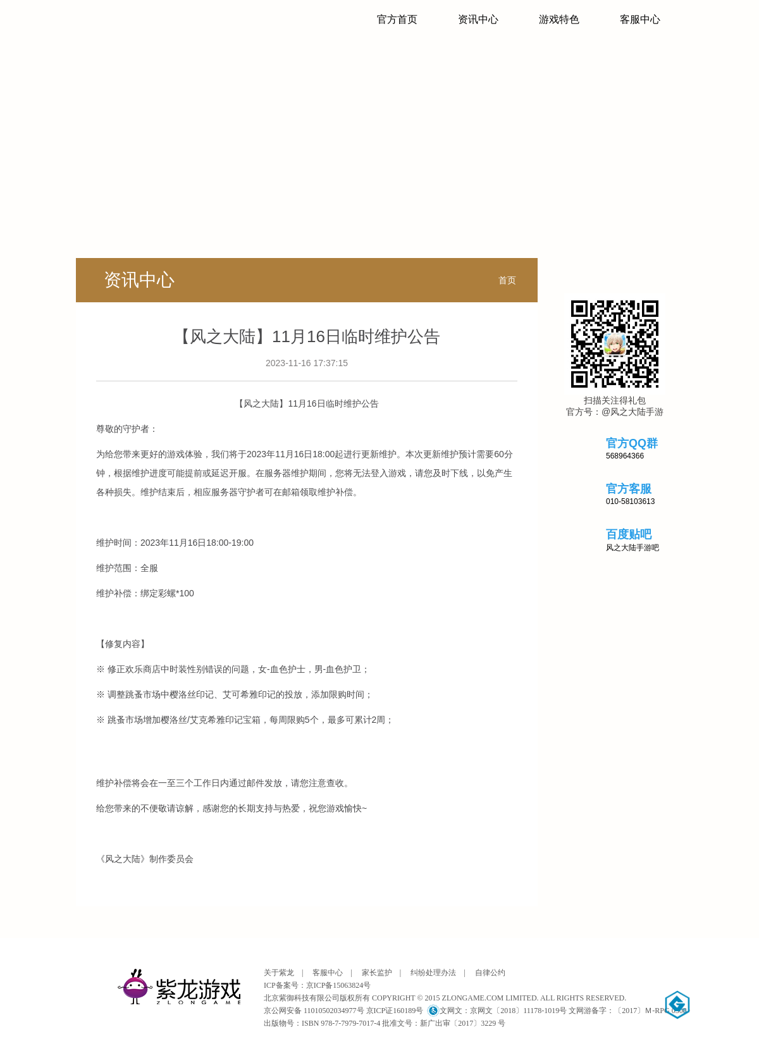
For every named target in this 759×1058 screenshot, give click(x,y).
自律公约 (490, 972)
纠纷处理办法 (433, 972)
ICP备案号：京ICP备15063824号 (317, 985)
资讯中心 (478, 19)
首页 (507, 280)
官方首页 (397, 19)
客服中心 (640, 19)
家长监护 (377, 972)
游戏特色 (559, 19)
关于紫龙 (279, 972)
